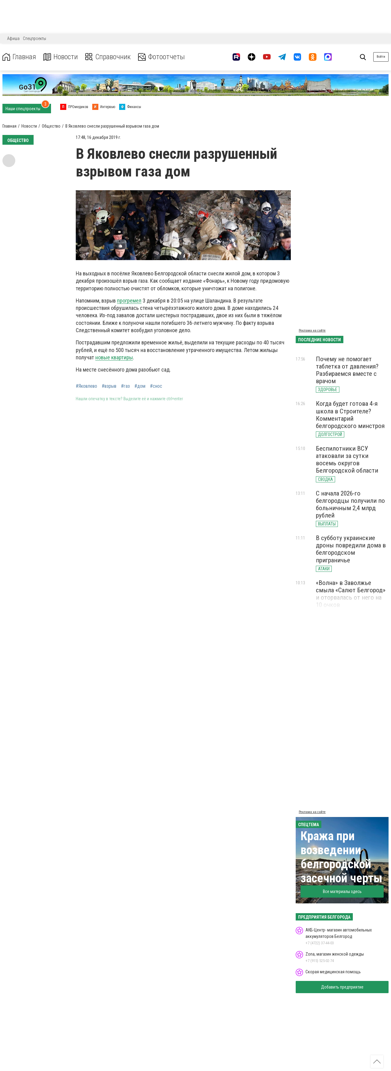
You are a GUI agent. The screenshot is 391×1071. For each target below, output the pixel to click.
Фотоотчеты (161, 57)
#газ (125, 386)
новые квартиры (114, 357)
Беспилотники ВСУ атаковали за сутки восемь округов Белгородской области (347, 459)
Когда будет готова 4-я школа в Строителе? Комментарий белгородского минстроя (350, 414)
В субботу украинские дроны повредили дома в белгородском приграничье (351, 549)
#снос (156, 386)
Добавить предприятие (342, 987)
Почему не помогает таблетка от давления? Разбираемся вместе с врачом (347, 370)
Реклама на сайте (312, 330)
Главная (19, 57)
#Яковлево (86, 386)
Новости (60, 57)
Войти (381, 57)
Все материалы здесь (342, 891)
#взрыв (109, 386)
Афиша (13, 38)
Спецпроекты (34, 38)
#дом (139, 386)
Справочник (108, 57)
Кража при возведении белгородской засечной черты (341, 857)
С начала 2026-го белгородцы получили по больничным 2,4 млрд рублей (350, 504)
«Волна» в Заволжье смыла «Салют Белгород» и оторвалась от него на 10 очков (351, 593)
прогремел (129, 300)
